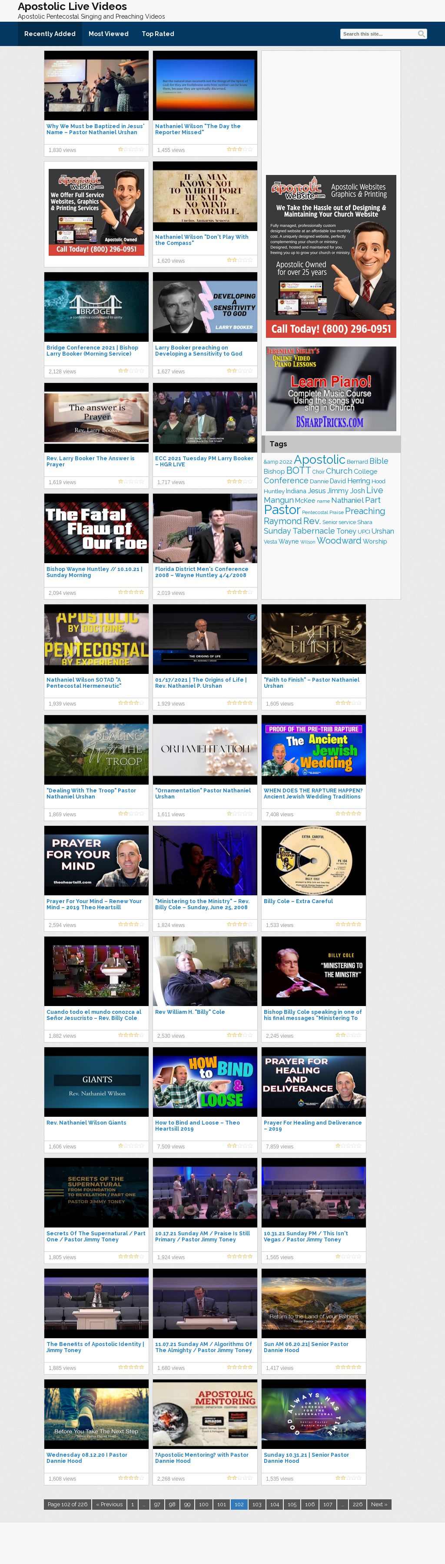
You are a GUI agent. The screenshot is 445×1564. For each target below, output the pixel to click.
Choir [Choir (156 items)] (318, 472)
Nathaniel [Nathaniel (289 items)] (347, 500)
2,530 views (171, 1036)
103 (257, 1504)
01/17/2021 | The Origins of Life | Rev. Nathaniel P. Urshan (201, 683)
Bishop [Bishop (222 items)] (274, 471)
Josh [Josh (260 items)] (357, 491)
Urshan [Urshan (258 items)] (383, 531)
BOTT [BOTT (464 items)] (298, 470)
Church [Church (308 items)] (339, 470)
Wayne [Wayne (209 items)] (289, 541)
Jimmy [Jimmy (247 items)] (338, 491)
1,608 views (62, 1479)
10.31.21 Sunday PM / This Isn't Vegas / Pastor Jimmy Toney (306, 1237)
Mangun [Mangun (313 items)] (279, 500)
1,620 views (171, 261)
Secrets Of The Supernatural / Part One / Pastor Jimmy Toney (96, 1237)
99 (187, 1504)
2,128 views (62, 372)
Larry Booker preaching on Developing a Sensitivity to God (198, 351)
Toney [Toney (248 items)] (346, 531)
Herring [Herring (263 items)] (358, 481)
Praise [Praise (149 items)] (336, 512)
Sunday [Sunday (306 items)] (277, 530)
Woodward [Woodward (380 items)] (339, 540)
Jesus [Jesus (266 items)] (317, 490)
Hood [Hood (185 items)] (378, 481)
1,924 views (171, 1257)
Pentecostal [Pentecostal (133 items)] (315, 512)
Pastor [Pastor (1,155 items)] (282, 509)
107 (327, 1504)
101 (221, 1504)
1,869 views (62, 815)
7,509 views (171, 1147)
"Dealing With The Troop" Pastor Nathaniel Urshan (91, 794)
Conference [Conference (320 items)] (286, 480)
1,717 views (171, 482)
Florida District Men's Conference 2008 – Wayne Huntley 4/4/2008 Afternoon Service (202, 575)
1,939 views (62, 704)
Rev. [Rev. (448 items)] (312, 520)
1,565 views (279, 1257)
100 (204, 1504)
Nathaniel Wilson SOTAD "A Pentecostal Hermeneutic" (83, 683)
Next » (379, 1504)
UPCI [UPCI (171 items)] (364, 531)
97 (157, 1504)
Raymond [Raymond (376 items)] (283, 521)
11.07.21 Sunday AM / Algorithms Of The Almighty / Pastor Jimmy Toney (203, 1347)
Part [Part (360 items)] (373, 500)
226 (357, 1504)
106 (310, 1504)
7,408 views (279, 815)
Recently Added (50, 33)
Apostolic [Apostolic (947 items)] (319, 459)
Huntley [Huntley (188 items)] (274, 491)
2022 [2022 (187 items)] (285, 461)
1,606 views (62, 1147)
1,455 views (171, 150)
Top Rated (158, 33)
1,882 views (62, 1036)
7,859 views (279, 1147)
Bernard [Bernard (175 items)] (357, 462)
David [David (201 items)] (338, 481)
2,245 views (279, 1036)
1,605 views (279, 704)
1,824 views (171, 925)
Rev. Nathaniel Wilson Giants (86, 1123)
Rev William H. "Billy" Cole (190, 1012)
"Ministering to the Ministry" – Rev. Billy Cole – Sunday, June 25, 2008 (202, 904)
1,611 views (171, 815)
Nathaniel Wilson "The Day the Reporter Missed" (198, 129)
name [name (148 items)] (323, 501)
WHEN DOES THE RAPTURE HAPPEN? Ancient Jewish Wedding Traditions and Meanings (313, 797)
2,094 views (62, 593)
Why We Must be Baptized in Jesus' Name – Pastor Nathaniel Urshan (95, 129)
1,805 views (62, 1257)
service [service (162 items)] (347, 522)
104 (274, 1504)
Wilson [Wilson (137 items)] (307, 542)
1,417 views (279, 1368)
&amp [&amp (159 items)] (271, 462)
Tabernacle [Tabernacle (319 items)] (313, 530)
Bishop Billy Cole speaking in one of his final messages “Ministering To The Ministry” (313, 1018)
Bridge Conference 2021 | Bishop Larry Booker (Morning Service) (92, 351)
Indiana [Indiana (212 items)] (296, 491)
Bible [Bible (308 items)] (379, 460)
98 (172, 1504)
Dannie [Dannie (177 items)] (319, 481)
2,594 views (62, 925)
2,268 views (171, 1479)
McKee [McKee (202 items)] (305, 500)
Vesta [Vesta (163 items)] (270, 541)
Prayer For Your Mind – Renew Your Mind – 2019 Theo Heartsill (94, 904)
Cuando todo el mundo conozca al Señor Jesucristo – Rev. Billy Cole (93, 1015)
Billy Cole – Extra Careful (298, 901)
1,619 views (62, 482)
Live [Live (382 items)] (374, 490)
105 (292, 1504)
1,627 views (171, 372)
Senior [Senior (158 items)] (329, 522)
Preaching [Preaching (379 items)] (365, 511)
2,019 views (171, 593)
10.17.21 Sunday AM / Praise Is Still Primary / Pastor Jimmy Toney (202, 1237)
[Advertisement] (331, 111)
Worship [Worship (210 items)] (375, 541)
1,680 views (171, 1368)
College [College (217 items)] (365, 471)
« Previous (109, 1504)
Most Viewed (109, 33)
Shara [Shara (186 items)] (364, 521)
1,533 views (279, 925)
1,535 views (279, 1479)
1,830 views (62, 150)
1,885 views (62, 1368)
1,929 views (171, 704)
